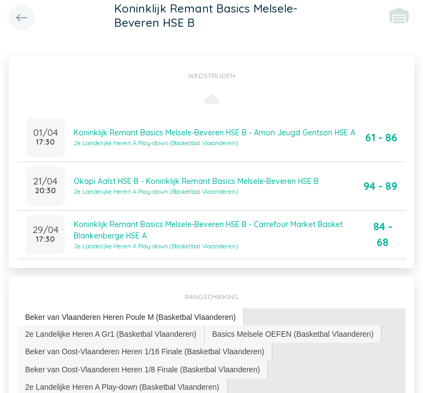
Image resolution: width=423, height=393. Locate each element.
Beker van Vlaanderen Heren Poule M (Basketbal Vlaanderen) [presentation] (130, 317)
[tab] (130, 317)
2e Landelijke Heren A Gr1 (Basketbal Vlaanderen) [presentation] (110, 334)
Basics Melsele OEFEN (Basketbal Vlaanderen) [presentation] (293, 334)
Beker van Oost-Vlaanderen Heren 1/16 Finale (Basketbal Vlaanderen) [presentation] (144, 351)
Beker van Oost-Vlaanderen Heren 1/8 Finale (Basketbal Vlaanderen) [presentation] (142, 369)
